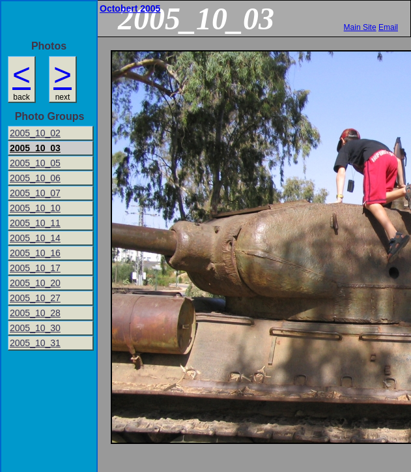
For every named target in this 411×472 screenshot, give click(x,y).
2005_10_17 (35, 268)
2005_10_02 (35, 133)
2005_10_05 (35, 163)
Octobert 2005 (130, 8)
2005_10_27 (35, 298)
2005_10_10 (35, 208)
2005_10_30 (35, 328)
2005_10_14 (35, 238)
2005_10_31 (35, 343)
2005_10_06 (35, 178)
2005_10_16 (35, 253)
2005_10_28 (35, 313)
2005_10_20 (35, 283)
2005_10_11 (35, 223)
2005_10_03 (35, 148)
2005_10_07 (35, 193)
